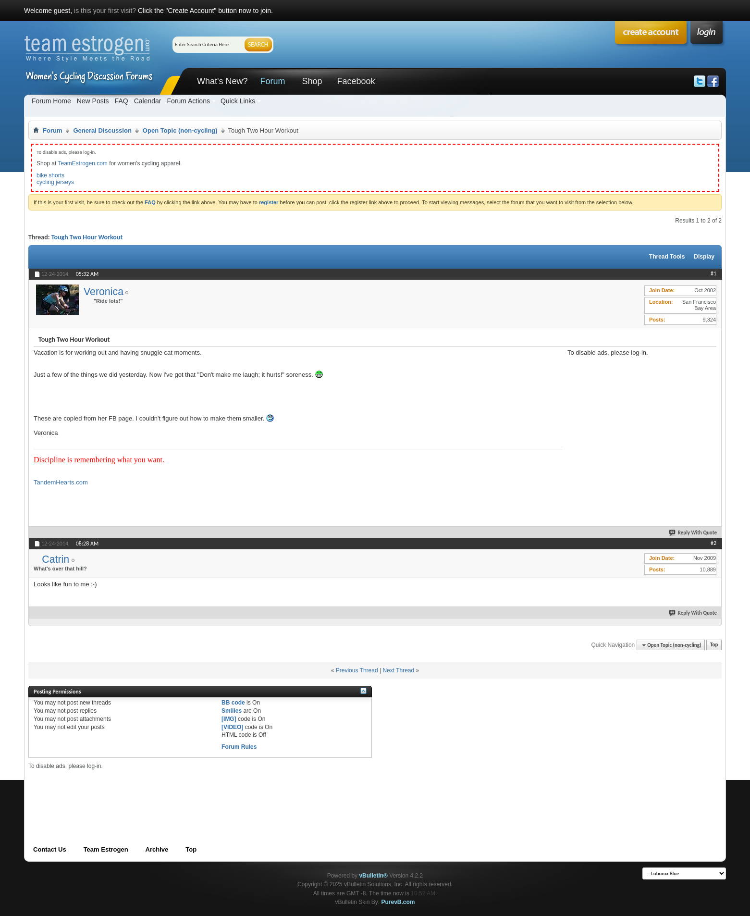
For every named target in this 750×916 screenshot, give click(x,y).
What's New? (222, 81)
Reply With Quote (693, 533)
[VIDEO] (232, 727)
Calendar (147, 101)
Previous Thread (357, 670)
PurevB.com (398, 902)
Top (714, 645)
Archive (157, 849)
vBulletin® (373, 875)
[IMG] (228, 719)
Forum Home (51, 101)
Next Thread (398, 670)
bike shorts (50, 175)
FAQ (121, 101)
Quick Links (238, 101)
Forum (272, 81)
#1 (713, 273)
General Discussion (102, 130)
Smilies (231, 710)
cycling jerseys (55, 182)
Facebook (356, 81)
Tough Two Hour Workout (87, 237)
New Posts (93, 101)
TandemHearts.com (61, 482)
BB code (233, 702)
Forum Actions (188, 101)
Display (704, 256)
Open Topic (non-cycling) (180, 130)
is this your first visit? (105, 10)
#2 (713, 543)
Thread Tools (667, 256)
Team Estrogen (106, 849)
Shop (312, 81)
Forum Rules (239, 746)
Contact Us (49, 849)
